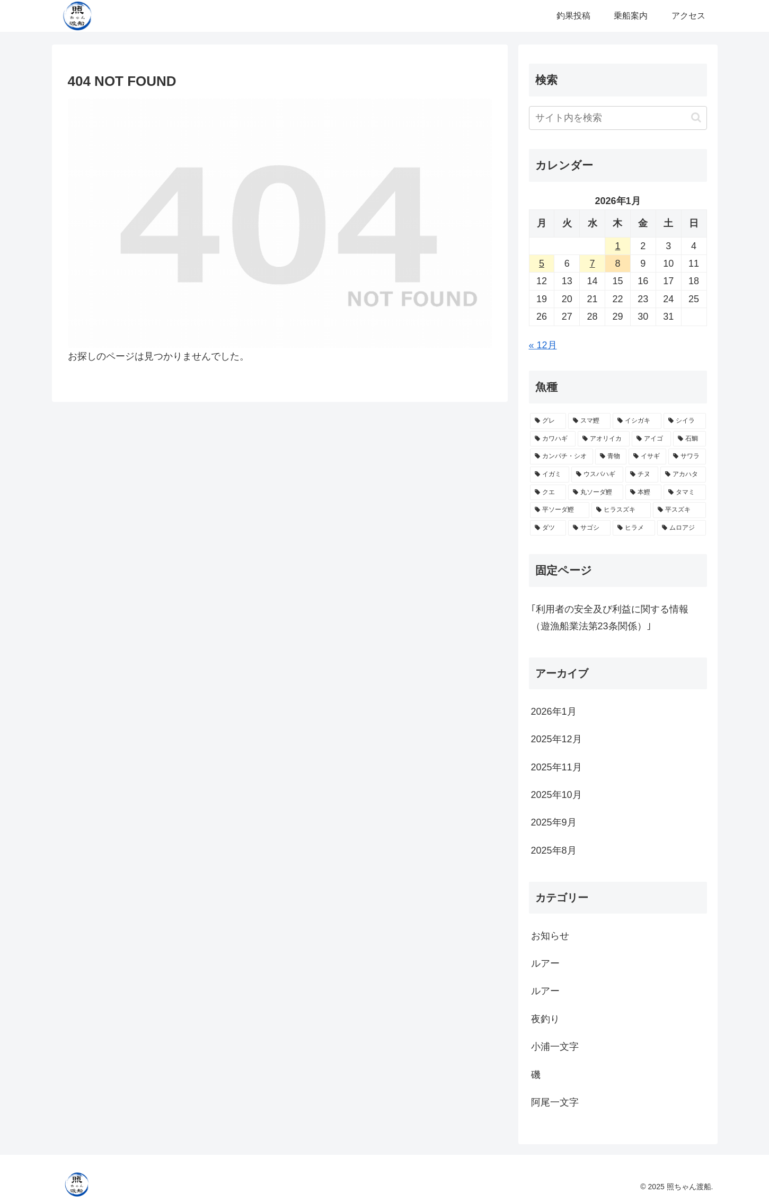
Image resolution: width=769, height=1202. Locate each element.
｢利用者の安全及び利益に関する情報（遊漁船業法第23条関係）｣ (609, 617)
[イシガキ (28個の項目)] (637, 421)
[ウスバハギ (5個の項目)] (597, 474)
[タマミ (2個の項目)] (685, 493)
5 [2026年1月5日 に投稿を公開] (541, 263)
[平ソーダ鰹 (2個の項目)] (559, 510)
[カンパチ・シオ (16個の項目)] (561, 456)
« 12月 (543, 345)
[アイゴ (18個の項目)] (651, 439)
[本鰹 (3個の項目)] (643, 493)
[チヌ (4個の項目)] (641, 474)
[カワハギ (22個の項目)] (553, 439)
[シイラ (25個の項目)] (685, 421)
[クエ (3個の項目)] (548, 493)
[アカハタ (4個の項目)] (683, 474)
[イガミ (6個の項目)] (549, 474)
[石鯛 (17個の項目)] (689, 439)
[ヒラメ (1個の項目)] (634, 528)
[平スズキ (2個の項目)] (679, 510)
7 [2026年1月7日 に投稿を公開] (592, 263)
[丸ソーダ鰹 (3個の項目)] (595, 493)
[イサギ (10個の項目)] (647, 456)
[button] (696, 117)
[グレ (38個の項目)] (548, 421)
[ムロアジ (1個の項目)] (681, 528)
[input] (618, 118)
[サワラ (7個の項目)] (687, 456)
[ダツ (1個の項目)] (548, 528)
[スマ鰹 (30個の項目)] (589, 421)
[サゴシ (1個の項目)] (589, 528)
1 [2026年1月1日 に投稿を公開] (617, 246)
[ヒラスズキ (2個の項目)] (621, 510)
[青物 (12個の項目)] (610, 456)
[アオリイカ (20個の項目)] (604, 439)
